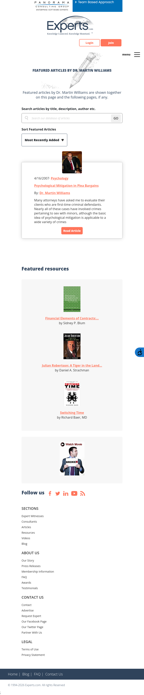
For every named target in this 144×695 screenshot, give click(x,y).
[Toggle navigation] (137, 54)
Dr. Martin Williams (55, 193)
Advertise (28, 610)
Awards (26, 582)
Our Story (28, 560)
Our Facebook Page (34, 621)
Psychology (59, 178)
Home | (14, 674)
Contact (26, 605)
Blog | (27, 674)
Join (111, 43)
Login (89, 43)
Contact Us (54, 674)
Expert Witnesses (33, 516)
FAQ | (39, 674)
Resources (28, 532)
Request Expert (31, 616)
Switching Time (72, 412)
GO (116, 118)
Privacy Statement (33, 655)
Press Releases (31, 566)
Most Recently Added (42, 140)
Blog (24, 544)
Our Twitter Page (32, 627)
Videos (26, 538)
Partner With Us (32, 632)
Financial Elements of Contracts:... (72, 318)
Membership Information (38, 571)
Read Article (72, 231)
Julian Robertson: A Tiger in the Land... (72, 365)
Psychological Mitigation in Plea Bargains (66, 185)
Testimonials (30, 588)
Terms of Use (30, 649)
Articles (26, 527)
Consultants (29, 521)
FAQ (24, 577)
